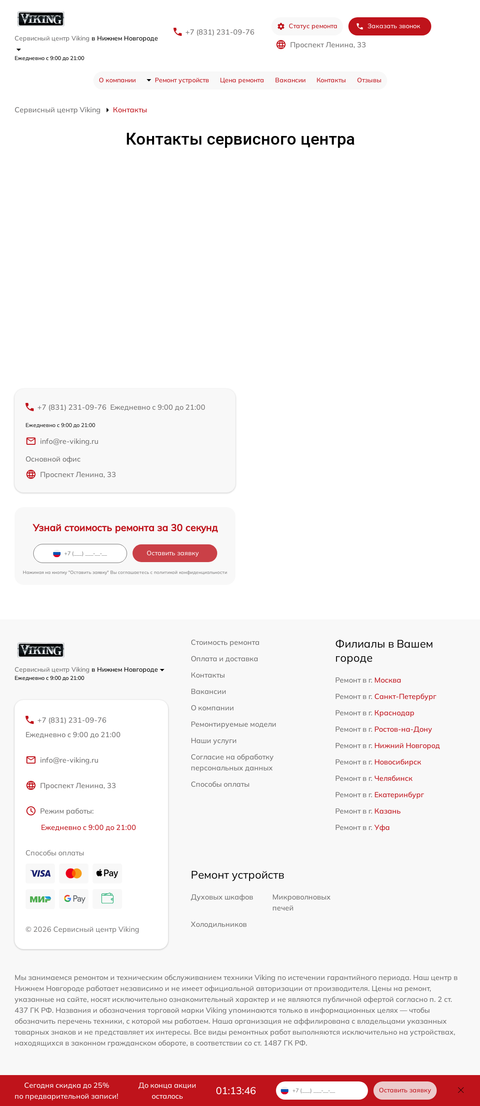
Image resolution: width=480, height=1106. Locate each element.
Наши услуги (214, 740)
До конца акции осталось (167, 1091)
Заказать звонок (388, 26)
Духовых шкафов (222, 896)
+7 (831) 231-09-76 (220, 31)
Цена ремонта (242, 80)
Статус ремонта (307, 26)
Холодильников (219, 924)
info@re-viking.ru (62, 441)
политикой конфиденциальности (190, 572)
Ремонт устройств (182, 80)
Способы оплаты (220, 784)
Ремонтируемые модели (233, 724)
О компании (117, 80)
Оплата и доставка (224, 658)
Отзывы (369, 80)
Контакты (331, 80)
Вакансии (290, 80)
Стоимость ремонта (225, 642)
